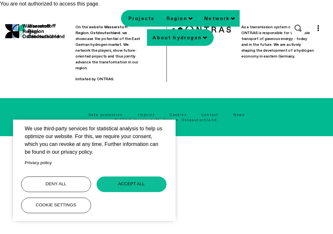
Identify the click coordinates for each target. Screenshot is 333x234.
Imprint (146, 115)
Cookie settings (56, 204)
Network (217, 18)
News (239, 115)
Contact (210, 115)
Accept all (131, 183)
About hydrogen (177, 38)
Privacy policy (38, 162)
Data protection (105, 115)
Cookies (178, 115)
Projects (141, 18)
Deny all (56, 183)
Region (176, 18)
